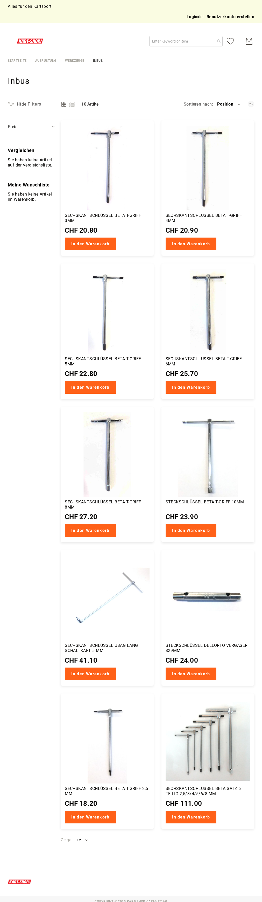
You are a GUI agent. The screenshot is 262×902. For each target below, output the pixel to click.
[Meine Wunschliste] (230, 41)
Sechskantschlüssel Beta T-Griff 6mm (204, 361)
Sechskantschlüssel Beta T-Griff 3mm (103, 218)
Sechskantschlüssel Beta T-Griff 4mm (204, 218)
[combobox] (186, 41)
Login (192, 16)
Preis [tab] (12, 126)
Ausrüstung (45, 61)
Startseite (17, 61)
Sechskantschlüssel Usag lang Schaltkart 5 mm (101, 648)
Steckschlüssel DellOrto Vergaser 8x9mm (207, 648)
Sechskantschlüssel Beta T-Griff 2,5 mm (106, 791)
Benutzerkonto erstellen (230, 16)
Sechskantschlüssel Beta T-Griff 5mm (103, 361)
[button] (229, 104)
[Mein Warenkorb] (249, 41)
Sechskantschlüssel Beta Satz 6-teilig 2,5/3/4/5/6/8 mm (204, 791)
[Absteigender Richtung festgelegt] (251, 104)
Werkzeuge (74, 61)
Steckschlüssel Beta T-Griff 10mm (205, 501)
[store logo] (31, 41)
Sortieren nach (198, 104)
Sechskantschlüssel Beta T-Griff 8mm (103, 504)
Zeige (66, 839)
